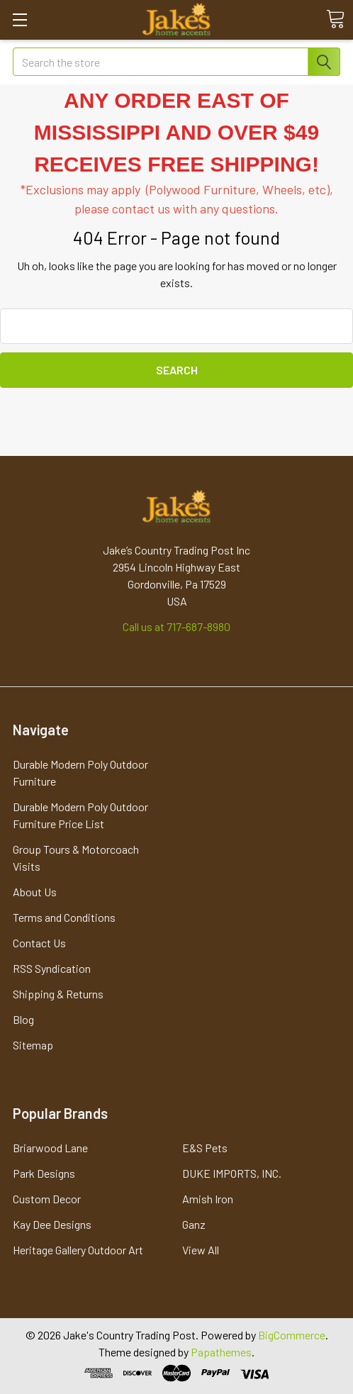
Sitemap (33, 1045)
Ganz (194, 1224)
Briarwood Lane (50, 1147)
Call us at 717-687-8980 (176, 626)
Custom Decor (47, 1198)
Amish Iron (207, 1198)
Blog (23, 1019)
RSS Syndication (52, 968)
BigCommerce (291, 1335)
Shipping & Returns (58, 993)
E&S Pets (205, 1147)
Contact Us (39, 942)
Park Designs (44, 1173)
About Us (35, 891)
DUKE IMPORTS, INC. (231, 1173)
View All (200, 1249)
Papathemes (221, 1352)
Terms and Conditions (64, 917)
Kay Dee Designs (52, 1224)
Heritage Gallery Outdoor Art (78, 1249)
